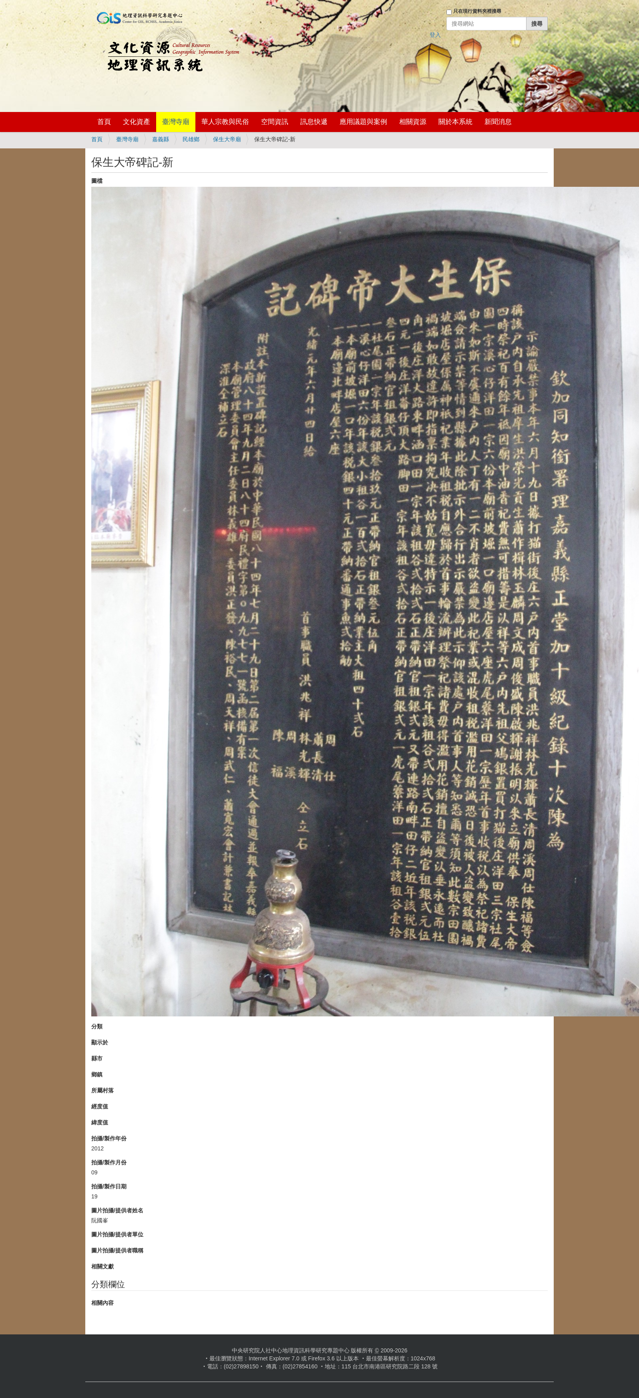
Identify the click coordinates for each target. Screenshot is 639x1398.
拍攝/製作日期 (109, 1186)
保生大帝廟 (227, 139)
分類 (96, 1026)
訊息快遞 (314, 122)
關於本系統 (455, 122)
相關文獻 (102, 1266)
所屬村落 (102, 1090)
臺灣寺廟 (175, 122)
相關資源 (412, 122)
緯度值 (99, 1122)
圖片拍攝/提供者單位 (117, 1234)
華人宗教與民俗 (225, 122)
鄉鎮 (96, 1074)
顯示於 (99, 1042)
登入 (435, 35)
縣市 (96, 1058)
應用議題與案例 (363, 122)
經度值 (99, 1106)
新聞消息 (498, 122)
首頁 (104, 122)
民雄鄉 (191, 139)
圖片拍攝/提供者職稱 (117, 1250)
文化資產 (136, 122)
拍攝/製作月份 (109, 1162)
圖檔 (96, 181)
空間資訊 (274, 122)
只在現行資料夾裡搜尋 (477, 11)
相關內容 (102, 1303)
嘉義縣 (160, 139)
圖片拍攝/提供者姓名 (117, 1210)
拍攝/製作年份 (109, 1138)
